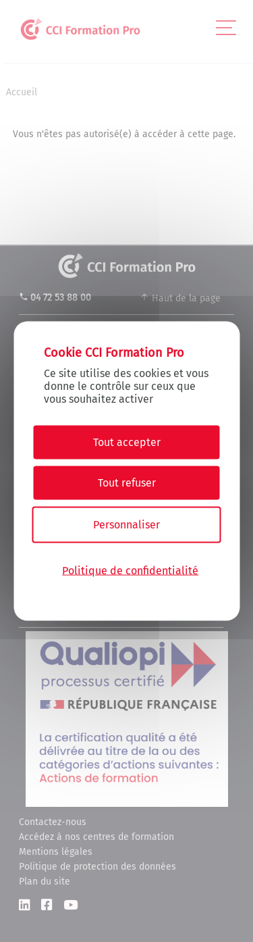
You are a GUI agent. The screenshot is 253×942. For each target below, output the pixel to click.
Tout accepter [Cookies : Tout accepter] (127, 442)
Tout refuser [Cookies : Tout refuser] (127, 482)
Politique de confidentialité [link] (130, 570)
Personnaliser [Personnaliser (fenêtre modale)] (126, 524)
